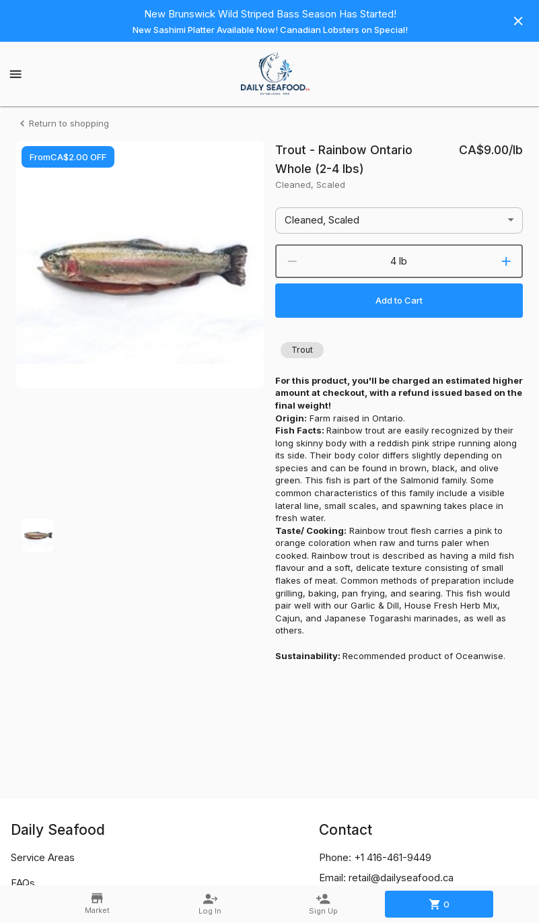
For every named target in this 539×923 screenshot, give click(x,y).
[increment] (506, 261)
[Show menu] (15, 74)
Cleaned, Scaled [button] (322, 220)
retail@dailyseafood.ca (401, 878)
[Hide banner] (518, 20)
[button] (302, 350)
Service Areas (43, 858)
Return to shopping (62, 123)
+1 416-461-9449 (392, 858)
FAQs (23, 883)
